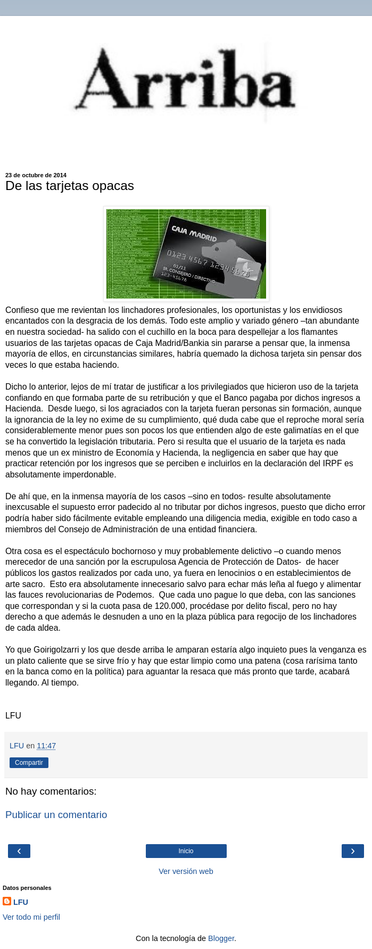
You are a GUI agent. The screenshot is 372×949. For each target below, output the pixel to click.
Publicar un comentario (56, 814)
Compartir (29, 762)
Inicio (185, 851)
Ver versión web (186, 871)
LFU (20, 902)
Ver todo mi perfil (31, 917)
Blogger (221, 938)
